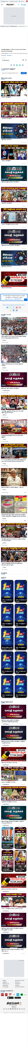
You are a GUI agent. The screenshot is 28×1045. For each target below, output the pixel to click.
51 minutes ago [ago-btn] (5, 370)
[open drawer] (2, 4)
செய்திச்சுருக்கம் (6, 724)
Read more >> (9, 55)
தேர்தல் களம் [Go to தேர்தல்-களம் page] (4, 1)
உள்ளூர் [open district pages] (24, 5)
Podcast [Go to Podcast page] (21, 1)
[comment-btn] (25, 521)
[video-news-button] (2, 95)
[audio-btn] (25, 492)
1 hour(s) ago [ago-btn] (4, 521)
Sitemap (23, 1012)
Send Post (24, 73)
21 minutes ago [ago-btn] (5, 342)
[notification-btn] (26, 1)
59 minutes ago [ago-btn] (5, 492)
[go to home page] (10, 5)
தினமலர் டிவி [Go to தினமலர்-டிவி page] (13, 1)
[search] (18, 4)
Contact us (12, 1012)
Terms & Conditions (18, 1012)
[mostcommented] (14, 326)
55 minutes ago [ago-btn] (5, 393)
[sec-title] (14, 69)
